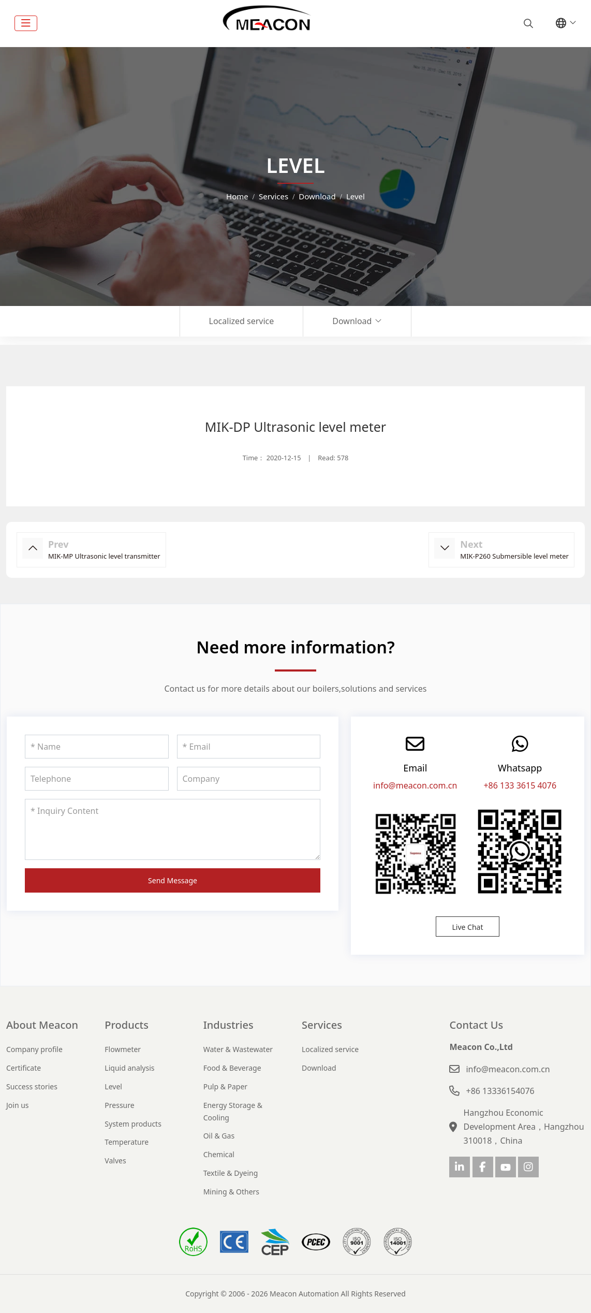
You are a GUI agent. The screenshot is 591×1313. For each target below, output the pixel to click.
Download (352, 321)
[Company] (249, 779)
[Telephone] (97, 779)
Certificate (23, 1068)
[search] (527, 23)
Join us (17, 1105)
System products (133, 1124)
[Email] (249, 746)
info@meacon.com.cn (415, 785)
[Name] (97, 746)
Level (113, 1086)
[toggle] (25, 23)
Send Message (172, 880)
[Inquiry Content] (172, 829)
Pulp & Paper (225, 1086)
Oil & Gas (218, 1136)
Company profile (34, 1049)
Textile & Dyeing (230, 1173)
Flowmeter (123, 1049)
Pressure (119, 1105)
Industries (228, 1025)
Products (127, 1025)
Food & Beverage (232, 1068)
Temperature (127, 1142)
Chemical (218, 1154)
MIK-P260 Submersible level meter (514, 556)
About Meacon (42, 1025)
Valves (115, 1160)
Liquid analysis (129, 1068)
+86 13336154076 (500, 1091)
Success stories (31, 1086)
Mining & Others (231, 1192)
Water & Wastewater (238, 1049)
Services (322, 1025)
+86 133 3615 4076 (519, 785)
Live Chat (467, 927)
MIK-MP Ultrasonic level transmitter (104, 556)
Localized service (241, 321)
